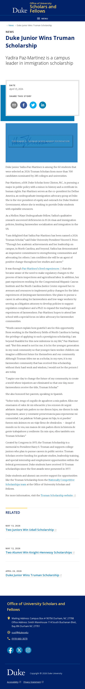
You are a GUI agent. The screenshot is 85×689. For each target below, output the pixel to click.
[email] (14, 105)
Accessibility (12, 682)
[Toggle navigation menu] (42, 18)
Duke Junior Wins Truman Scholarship (32, 575)
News (11, 25)
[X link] (19, 650)
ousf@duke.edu (20, 632)
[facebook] (23, 105)
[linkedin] (42, 105)
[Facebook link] (10, 650)
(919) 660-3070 (19, 638)
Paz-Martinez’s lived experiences (40, 268)
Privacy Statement (32, 682)
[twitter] (33, 105)
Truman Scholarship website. (56, 495)
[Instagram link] (28, 650)
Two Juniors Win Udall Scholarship (30, 530)
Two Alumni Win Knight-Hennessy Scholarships (39, 552)
